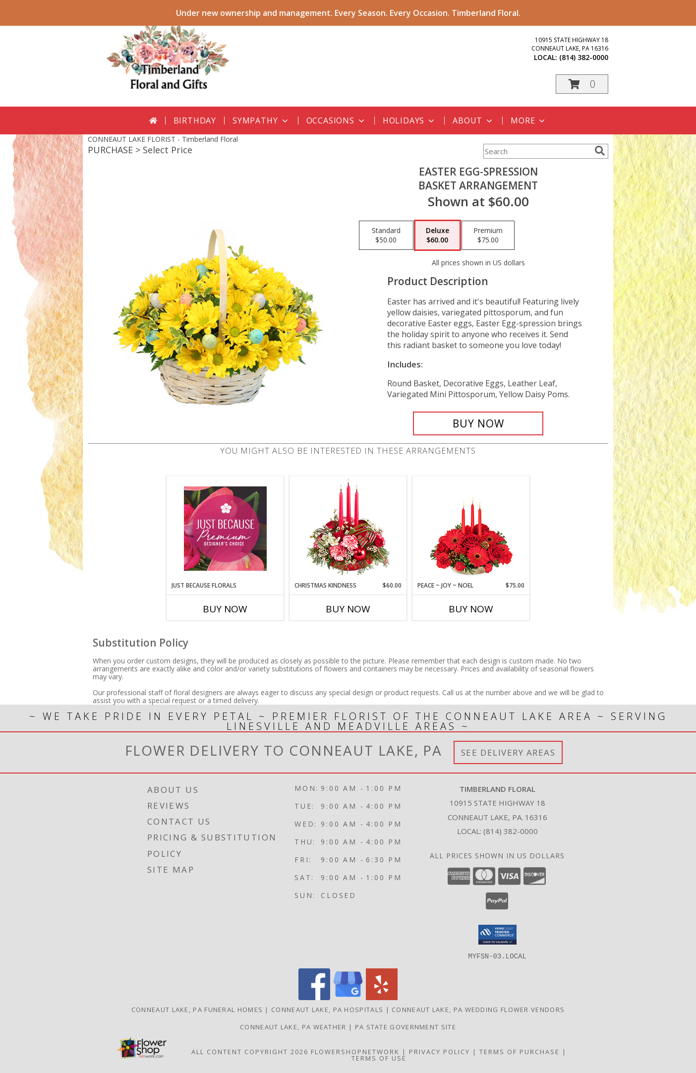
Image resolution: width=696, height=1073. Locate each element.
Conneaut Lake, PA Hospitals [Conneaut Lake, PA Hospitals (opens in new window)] (327, 1009)
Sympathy (261, 120)
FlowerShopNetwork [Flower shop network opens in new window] (355, 1051)
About (473, 120)
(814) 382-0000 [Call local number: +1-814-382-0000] (583, 57)
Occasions (336, 120)
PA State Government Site (405, 1026)
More (529, 120)
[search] (600, 150)
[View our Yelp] (382, 997)
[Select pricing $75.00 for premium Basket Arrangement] (488, 235)
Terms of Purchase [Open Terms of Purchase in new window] (519, 1051)
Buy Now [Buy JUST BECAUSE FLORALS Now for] (225, 608)
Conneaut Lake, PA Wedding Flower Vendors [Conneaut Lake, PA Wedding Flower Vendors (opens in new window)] (478, 1009)
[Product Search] (537, 151)
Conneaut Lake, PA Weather (293, 1026)
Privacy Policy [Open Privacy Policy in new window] (439, 1051)
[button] (582, 84)
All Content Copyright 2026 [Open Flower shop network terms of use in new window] (249, 1051)
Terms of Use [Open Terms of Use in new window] (378, 1057)
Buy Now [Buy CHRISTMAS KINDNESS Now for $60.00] (348, 608)
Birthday (195, 120)
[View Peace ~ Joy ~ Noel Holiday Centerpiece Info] (471, 528)
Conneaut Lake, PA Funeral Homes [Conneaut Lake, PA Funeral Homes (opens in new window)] (197, 1009)
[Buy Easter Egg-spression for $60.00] (478, 423)
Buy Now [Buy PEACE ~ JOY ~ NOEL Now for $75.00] (471, 608)
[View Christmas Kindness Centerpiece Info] (348, 528)
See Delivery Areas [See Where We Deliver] (508, 752)
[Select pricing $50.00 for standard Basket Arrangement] (386, 235)
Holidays (409, 120)
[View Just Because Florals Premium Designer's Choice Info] (225, 528)
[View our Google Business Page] (348, 997)
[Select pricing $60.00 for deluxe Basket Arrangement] (437, 235)
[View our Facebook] (314, 997)
